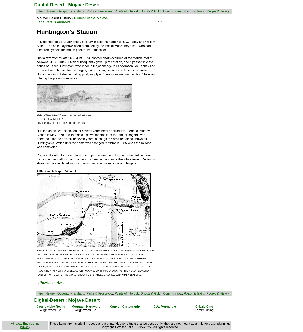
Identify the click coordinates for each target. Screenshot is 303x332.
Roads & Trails (194, 11)
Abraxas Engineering (25, 323)
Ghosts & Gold (150, 11)
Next (60, 282)
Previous (46, 282)
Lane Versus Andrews (53, 22)
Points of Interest (126, 11)
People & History (218, 11)
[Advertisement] (18, 74)
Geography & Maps (70, 11)
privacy (25, 327)
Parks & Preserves (99, 11)
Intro (40, 11)
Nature (50, 11)
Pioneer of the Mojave (91, 18)
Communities (172, 11)
